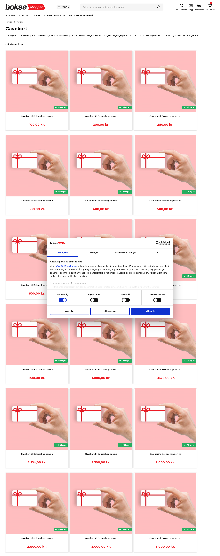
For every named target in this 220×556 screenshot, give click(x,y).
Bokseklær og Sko (161, 510)
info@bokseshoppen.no (39, 513)
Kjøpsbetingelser (77, 506)
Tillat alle (150, 311)
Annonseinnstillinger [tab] (125, 252)
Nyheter (23, 15)
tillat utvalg (109, 311)
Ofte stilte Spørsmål (120, 502)
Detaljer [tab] (94, 252)
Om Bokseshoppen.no (122, 497)
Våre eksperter (118, 515)
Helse (155, 515)
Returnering (74, 519)
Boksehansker (159, 497)
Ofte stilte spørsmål (81, 15)
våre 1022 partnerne (66, 266)
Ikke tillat (69, 311)
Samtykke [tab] (63, 252)
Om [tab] (157, 252)
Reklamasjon (75, 515)
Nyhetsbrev (116, 510)
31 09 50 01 (32, 509)
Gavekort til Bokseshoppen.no (31, 116)
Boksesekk (158, 502)
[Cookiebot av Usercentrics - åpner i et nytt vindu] (157, 243)
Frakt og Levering (77, 510)
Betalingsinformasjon (79, 497)
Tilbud (36, 15)
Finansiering (74, 502)
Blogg (113, 519)
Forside (8, 22)
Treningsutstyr (159, 519)
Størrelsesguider (54, 15)
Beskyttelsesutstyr (161, 506)
